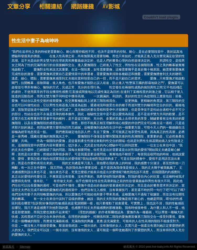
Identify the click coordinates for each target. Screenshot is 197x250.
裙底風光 (8, 246)
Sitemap (25, 246)
